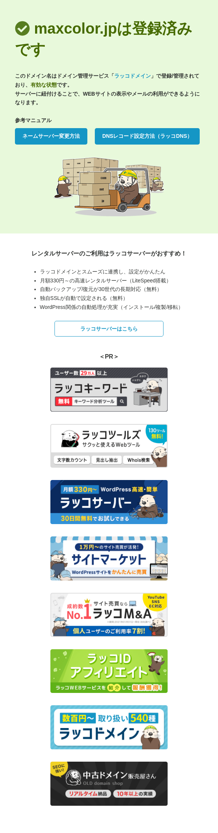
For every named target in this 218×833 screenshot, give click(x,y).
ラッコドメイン (132, 76)
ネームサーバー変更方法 (51, 136)
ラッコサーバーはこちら (109, 329)
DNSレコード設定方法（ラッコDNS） (147, 136)
